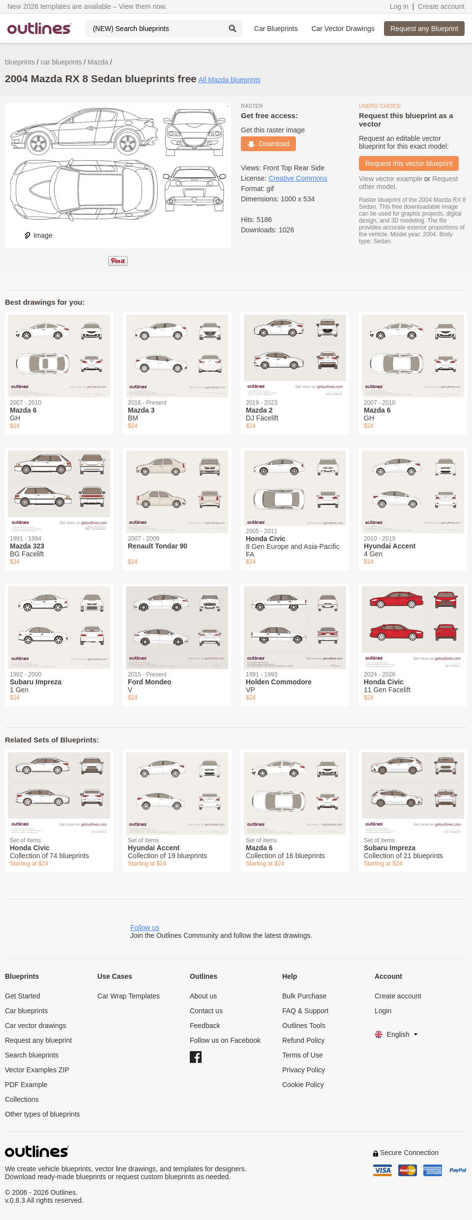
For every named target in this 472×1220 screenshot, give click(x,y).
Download (268, 144)
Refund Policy (303, 1040)
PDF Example (26, 1085)
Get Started (22, 996)
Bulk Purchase (304, 996)
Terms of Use (302, 1055)
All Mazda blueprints (230, 80)
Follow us (144, 927)
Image (38, 235)
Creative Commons (297, 178)
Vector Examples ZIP (37, 1070)
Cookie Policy (303, 1085)
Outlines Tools (303, 1025)
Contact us (206, 1011)
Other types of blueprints (42, 1114)
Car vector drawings (35, 1025)
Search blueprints (32, 1055)
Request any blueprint (38, 1040)
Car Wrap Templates (128, 996)
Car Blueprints (276, 28)
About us (203, 996)
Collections (21, 1099)
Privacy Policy (303, 1070)
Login (383, 1011)
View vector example (390, 179)
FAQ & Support (305, 1011)
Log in (399, 6)
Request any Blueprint (424, 28)
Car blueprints (26, 1011)
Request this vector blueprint (408, 163)
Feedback (205, 1025)
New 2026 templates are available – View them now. (87, 6)
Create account (441, 6)
